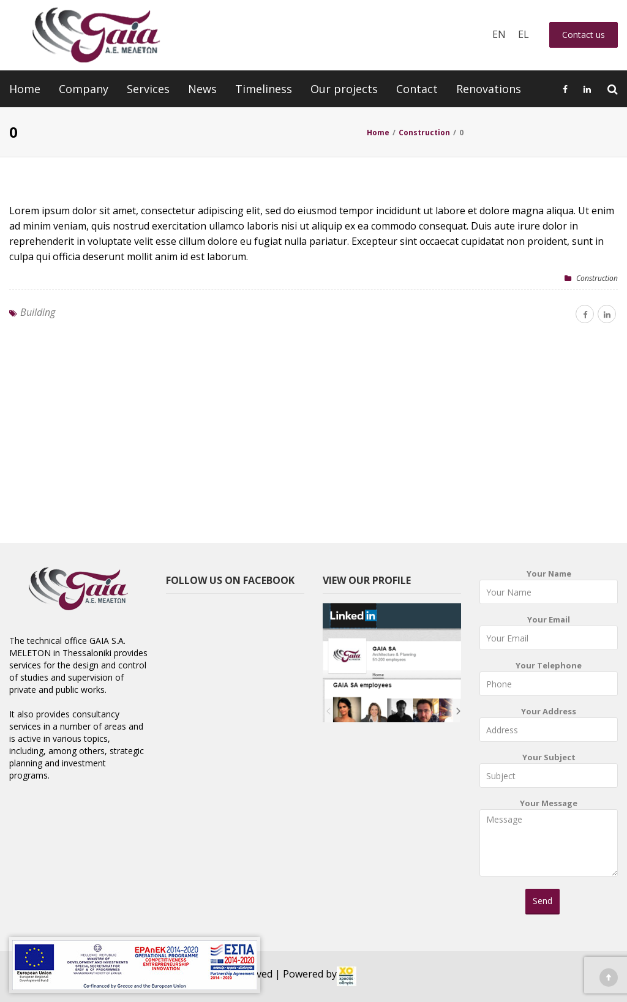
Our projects (344, 88)
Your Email (548, 635)
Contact (417, 88)
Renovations (488, 88)
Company (83, 88)
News (202, 88)
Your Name (548, 589)
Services (148, 88)
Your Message (548, 842)
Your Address (548, 727)
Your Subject (548, 773)
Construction (597, 278)
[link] (346, 976)
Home (24, 88)
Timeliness (263, 88)
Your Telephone (548, 681)
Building (37, 312)
